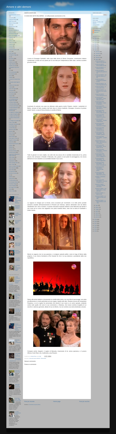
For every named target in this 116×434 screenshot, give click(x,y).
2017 (95, 223)
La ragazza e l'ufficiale (14, 112)
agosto (97, 59)
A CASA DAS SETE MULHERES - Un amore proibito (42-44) (100, 111)
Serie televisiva (12, 167)
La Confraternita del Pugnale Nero (13, 100)
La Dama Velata (12, 102)
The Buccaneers (12, 180)
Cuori (10, 51)
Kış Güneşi (11, 94)
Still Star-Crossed (13, 173)
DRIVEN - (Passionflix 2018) (17, 237)
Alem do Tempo (12, 23)
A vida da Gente (12, 19)
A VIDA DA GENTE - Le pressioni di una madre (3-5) (101, 91)
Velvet (10, 189)
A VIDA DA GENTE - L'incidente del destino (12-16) (100, 80)
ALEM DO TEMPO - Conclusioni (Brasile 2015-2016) (100, 185)
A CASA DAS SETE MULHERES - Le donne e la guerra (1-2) (101, 181)
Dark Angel (11, 53)
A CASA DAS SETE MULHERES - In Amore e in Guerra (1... (101, 150)
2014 (95, 229)
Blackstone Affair (12, 33)
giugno (97, 207)
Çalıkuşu (11, 40)
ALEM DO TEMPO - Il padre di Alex (100, 193)
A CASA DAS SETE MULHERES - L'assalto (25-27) (101, 137)
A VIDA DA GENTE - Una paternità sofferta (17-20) (101, 76)
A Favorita (11, 17)
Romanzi (11, 149)
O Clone (11, 134)
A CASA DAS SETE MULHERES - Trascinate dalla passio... (99, 168)
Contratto (11, 47)
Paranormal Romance (14, 143)
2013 (95, 231)
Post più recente (29, 401)
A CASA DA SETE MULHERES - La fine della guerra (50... (100, 98)
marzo (97, 213)
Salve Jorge (11, 157)
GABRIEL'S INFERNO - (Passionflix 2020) (17, 230)
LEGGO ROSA (96, 24)
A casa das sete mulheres (34, 358)
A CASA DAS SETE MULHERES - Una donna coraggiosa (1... (100, 155)
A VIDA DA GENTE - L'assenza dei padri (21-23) (101, 72)
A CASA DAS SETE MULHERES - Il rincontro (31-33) (99, 129)
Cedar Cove (11, 42)
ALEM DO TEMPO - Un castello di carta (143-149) (100, 197)
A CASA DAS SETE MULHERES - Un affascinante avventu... (100, 173)
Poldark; (11, 145)
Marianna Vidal (12, 129)
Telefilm (10, 176)
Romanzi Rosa (12, 152)
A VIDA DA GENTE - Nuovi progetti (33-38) (100, 65)
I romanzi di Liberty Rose (14, 79)
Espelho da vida (12, 65)
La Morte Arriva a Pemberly (13, 110)
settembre (98, 57)
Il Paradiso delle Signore (14, 82)
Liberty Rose (97, 30)
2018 (95, 221)
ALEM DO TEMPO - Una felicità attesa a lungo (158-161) (100, 189)
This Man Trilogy (12, 183)
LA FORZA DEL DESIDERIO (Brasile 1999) (17, 268)
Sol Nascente (12, 171)
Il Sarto (10, 86)
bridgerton (11, 37)
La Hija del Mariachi (13, 107)
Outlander (11, 141)
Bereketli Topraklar (13, 30)
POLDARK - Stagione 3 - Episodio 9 (17, 259)
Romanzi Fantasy (13, 150)
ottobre (97, 55)
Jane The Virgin (12, 88)
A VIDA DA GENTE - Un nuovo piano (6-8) (100, 87)
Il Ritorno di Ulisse (13, 85)
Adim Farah (11, 21)
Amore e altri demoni (18, 6)
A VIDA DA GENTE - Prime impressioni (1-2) (101, 95)
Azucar (10, 28)
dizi (9, 56)
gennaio (97, 217)
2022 (95, 46)
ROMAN (11, 147)
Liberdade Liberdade (13, 124)
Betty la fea (11, 31)
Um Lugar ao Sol (12, 187)
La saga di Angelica (13, 114)
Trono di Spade (12, 185)
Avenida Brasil (12, 26)
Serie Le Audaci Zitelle (14, 166)
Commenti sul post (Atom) (34, 404)
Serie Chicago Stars (13, 162)
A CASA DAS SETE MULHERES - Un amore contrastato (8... (100, 163)
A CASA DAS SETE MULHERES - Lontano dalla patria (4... (100, 107)
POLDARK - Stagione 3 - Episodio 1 (17, 207)
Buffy (10, 39)
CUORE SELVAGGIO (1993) (18, 214)
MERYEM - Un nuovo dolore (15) (17, 385)
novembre (98, 53)
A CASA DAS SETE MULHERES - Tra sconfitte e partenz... (100, 133)
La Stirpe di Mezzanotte (14, 117)
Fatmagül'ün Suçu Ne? (14, 67)
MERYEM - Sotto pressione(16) (18, 341)
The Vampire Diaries (13, 182)
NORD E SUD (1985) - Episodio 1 (18, 252)
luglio (97, 205)
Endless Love (12, 62)
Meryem (11, 131)
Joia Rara (11, 90)
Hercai (10, 75)
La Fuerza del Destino (14, 105)
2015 (95, 227)
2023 (95, 44)
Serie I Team (12, 164)
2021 (95, 48)
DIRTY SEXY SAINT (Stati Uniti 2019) (18, 244)
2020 (95, 49)
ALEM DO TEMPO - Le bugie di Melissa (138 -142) (100, 201)
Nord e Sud (11, 133)
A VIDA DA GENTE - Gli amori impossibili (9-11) (101, 84)
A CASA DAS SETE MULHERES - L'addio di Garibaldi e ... (100, 103)
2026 (95, 38)
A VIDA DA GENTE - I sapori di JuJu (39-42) (100, 62)
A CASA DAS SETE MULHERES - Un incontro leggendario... (100, 159)
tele (10, 175)
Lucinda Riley (12, 127)
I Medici (10, 77)
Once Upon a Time (13, 138)
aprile (97, 211)
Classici (10, 46)
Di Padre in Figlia (13, 55)
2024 (95, 42)
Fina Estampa (12, 73)
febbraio (97, 215)
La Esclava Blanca (13, 104)
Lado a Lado (11, 122)
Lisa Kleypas (12, 126)
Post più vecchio (84, 401)
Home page (57, 401)
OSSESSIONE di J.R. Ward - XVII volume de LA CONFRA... (100, 142)
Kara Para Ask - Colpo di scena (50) (18, 399)
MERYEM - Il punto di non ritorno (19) (18, 310)
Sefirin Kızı (11, 159)
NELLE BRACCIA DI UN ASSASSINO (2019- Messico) (18, 199)
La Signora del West (13, 115)
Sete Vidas (11, 169)
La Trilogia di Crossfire (14, 120)
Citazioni (11, 44)
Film (10, 70)
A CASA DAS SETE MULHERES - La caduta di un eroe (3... (100, 116)
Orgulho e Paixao (13, 140)
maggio (97, 209)
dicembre (98, 51)
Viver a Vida (11, 190)
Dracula (10, 60)
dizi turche (11, 58)
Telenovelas (43, 358)
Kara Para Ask (12, 92)
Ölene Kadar (12, 136)
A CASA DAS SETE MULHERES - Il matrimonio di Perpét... (100, 124)
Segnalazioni (12, 160)
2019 (95, 219)
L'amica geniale (12, 97)
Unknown (96, 32)
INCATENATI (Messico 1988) (18, 222)
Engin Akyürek (12, 63)
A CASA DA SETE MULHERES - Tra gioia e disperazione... (101, 120)
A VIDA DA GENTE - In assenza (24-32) (100, 68)
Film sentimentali (12, 72)
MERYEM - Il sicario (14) (18, 371)
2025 (95, 40)
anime (10, 24)
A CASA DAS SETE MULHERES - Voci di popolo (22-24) (100, 146)
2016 (95, 225)
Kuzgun (10, 95)
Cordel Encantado (13, 49)
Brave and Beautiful (13, 35)
